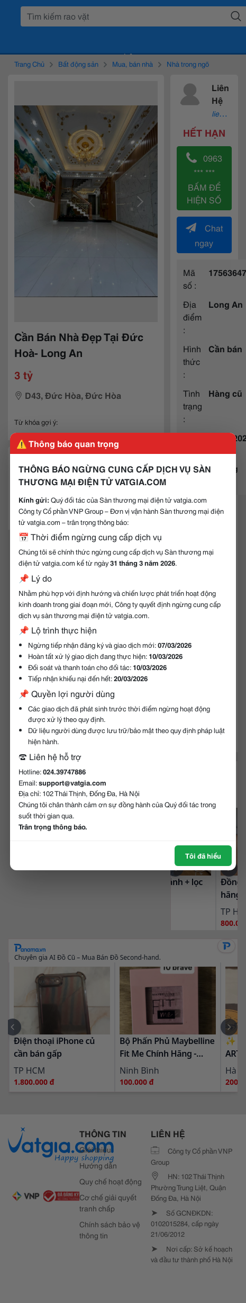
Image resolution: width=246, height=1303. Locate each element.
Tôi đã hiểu (203, 855)
